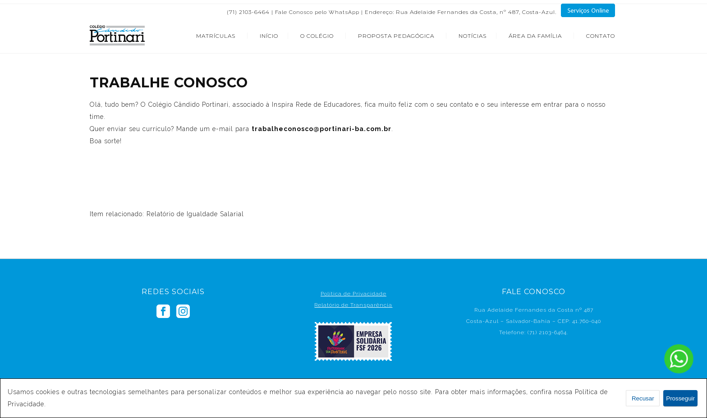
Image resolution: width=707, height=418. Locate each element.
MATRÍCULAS (215, 35)
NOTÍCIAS (473, 35)
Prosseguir (680, 398)
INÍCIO (269, 35)
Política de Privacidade (353, 294)
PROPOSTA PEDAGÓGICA (396, 35)
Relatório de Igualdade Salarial (195, 214)
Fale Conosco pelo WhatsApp (317, 12)
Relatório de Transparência (353, 305)
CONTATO (600, 35)
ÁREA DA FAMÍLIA (535, 35)
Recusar (643, 398)
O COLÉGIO (317, 35)
